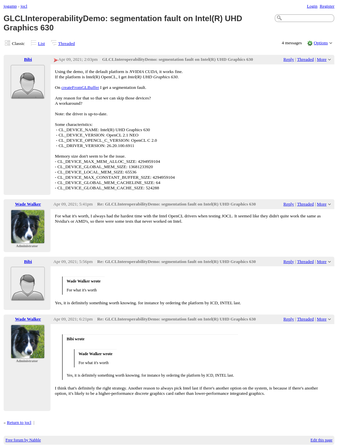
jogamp (10, 6)
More (321, 59)
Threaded (66, 43)
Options (321, 42)
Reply (289, 59)
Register (327, 6)
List (41, 43)
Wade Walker (28, 204)
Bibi (28, 59)
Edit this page (321, 440)
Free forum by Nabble (23, 440)
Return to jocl (19, 422)
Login (312, 6)
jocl (23, 6)
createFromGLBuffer (80, 87)
